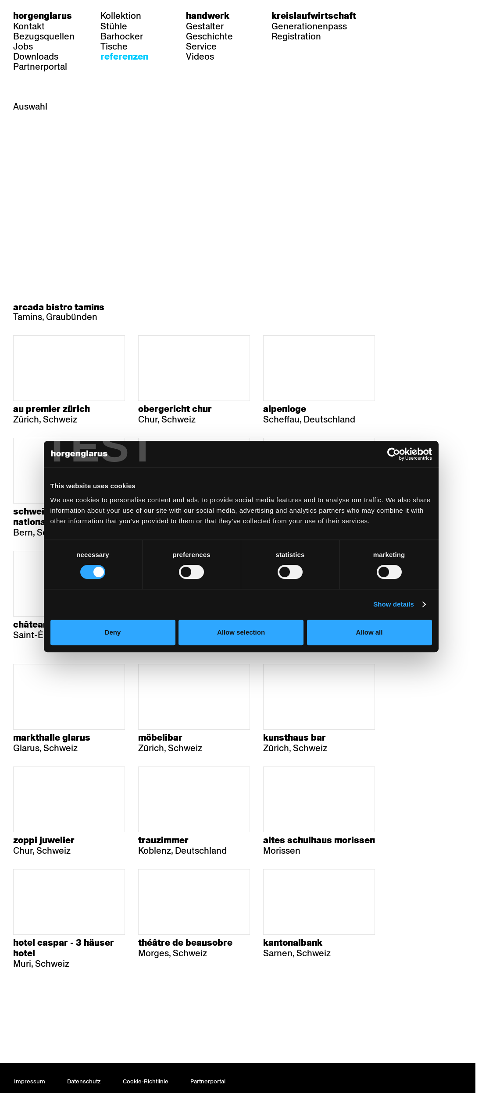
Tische (114, 46)
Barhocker (121, 36)
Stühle (113, 26)
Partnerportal (40, 66)
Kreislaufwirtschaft (313, 16)
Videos (200, 56)
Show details (393, 604)
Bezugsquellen (44, 36)
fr (407, 16)
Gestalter (205, 26)
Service (201, 46)
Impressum (29, 1081)
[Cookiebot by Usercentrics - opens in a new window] (393, 454)
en (424, 16)
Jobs (23, 46)
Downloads (35, 56)
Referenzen (124, 56)
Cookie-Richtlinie (145, 1081)
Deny (113, 632)
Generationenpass (309, 26)
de (390, 16)
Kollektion (120, 16)
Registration (296, 36)
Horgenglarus (42, 16)
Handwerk (207, 16)
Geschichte (209, 36)
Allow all (369, 632)
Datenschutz (84, 1081)
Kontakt (29, 26)
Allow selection (241, 632)
